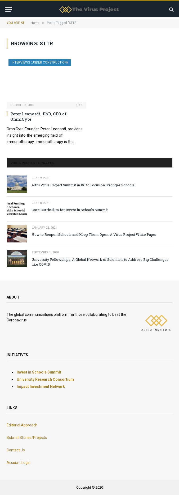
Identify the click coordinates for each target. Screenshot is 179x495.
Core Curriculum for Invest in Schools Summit (70, 209)
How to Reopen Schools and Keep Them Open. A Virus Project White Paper (94, 234)
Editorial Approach (22, 425)
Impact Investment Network (41, 386)
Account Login (18, 462)
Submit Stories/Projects (27, 437)
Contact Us (16, 450)
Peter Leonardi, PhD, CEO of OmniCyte (38, 116)
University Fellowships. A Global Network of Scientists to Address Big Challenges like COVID (100, 262)
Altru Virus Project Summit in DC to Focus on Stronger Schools (83, 185)
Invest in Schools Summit (39, 372)
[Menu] (8, 9)
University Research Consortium (45, 379)
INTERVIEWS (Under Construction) (40, 62)
